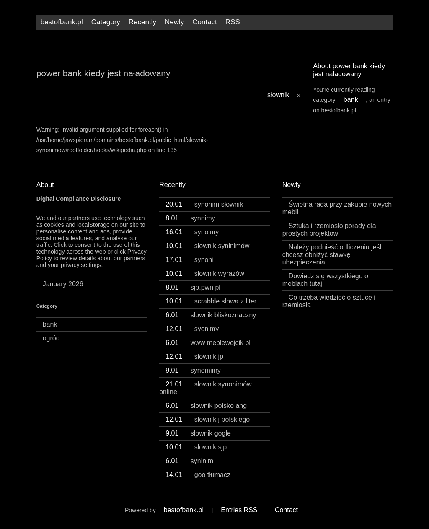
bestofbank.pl (62, 22)
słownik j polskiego (207, 419)
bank (351, 99)
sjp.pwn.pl (192, 287)
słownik (278, 95)
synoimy (192, 232)
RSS (232, 22)
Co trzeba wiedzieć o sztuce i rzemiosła (328, 301)
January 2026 (63, 284)
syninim (189, 460)
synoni (189, 259)
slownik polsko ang (206, 405)
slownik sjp (196, 447)
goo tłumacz (197, 474)
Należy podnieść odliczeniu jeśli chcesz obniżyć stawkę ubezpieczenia (332, 255)
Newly (174, 22)
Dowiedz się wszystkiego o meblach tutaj (325, 279)
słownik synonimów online (205, 388)
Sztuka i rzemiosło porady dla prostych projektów (329, 229)
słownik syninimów (207, 245)
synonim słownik (204, 204)
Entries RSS (239, 509)
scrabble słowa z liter (210, 301)
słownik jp (194, 356)
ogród (51, 338)
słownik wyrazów (204, 273)
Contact (204, 22)
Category (105, 22)
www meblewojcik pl (208, 342)
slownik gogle (198, 433)
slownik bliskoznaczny (210, 315)
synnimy (190, 218)
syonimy (192, 328)
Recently (142, 22)
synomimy (193, 370)
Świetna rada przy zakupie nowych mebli (337, 208)
